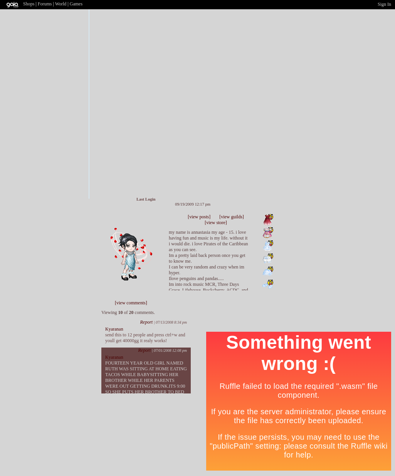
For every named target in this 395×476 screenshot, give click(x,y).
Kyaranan (114, 329)
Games (76, 4)
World (61, 4)
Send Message (135, 222)
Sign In (384, 4)
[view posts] (199, 216)
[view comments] (131, 303)
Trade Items (143, 222)
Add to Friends (129, 222)
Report (146, 322)
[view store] (216, 222)
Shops (28, 4)
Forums (45, 4)
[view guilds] (231, 216)
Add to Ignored (152, 222)
